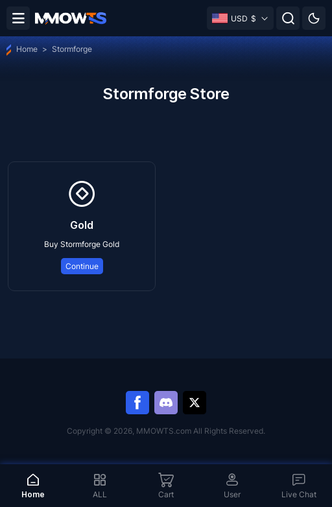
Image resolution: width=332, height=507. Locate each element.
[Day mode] (314, 18)
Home (22, 49)
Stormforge (72, 49)
